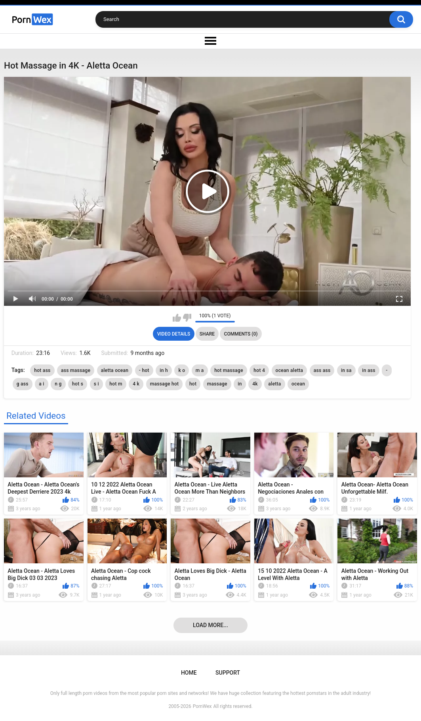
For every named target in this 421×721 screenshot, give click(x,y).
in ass (368, 370)
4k (255, 384)
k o (181, 370)
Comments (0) (241, 334)
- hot (144, 370)
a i (41, 384)
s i (96, 384)
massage (217, 384)
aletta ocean (115, 370)
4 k (136, 384)
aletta (274, 384)
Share (207, 334)
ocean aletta (289, 370)
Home (189, 673)
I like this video (177, 318)
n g (58, 384)
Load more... (210, 625)
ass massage (75, 370)
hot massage (228, 370)
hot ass (42, 370)
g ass (23, 384)
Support (227, 673)
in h (164, 370)
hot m (115, 384)
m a (200, 370)
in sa (346, 370)
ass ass (322, 370)
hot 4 (259, 370)
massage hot (164, 384)
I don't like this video (187, 318)
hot (192, 384)
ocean (298, 384)
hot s (77, 384)
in (240, 384)
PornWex (202, 706)
